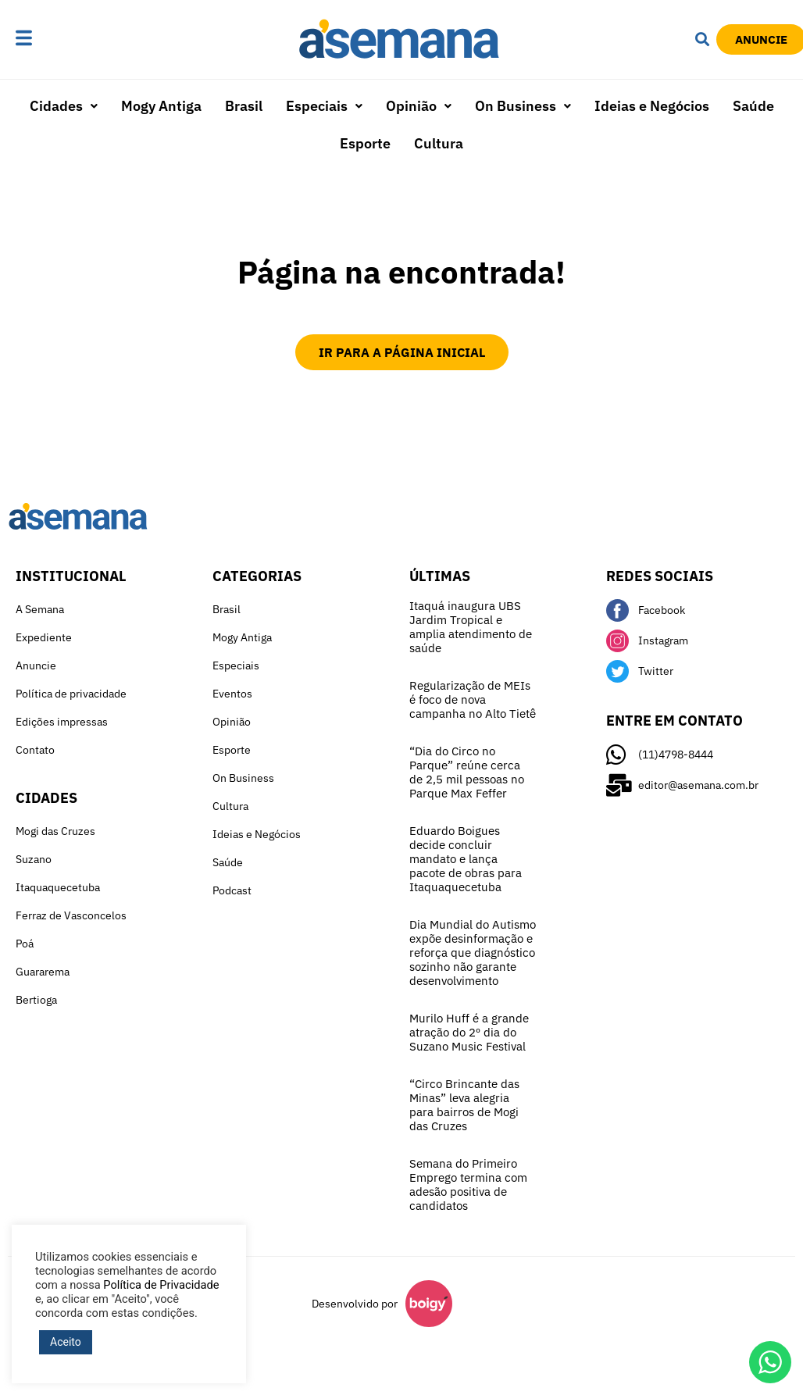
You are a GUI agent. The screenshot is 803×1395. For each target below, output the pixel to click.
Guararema (43, 972)
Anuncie (36, 665)
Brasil (243, 106)
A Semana (40, 609)
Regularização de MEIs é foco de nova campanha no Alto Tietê (472, 699)
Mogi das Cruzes (55, 831)
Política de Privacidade (161, 1285)
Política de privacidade (71, 694)
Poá (25, 944)
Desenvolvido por (355, 1304)
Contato (35, 750)
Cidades (64, 106)
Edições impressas (62, 722)
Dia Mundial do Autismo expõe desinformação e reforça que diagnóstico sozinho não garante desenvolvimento (472, 952)
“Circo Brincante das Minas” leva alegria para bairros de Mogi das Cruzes (464, 1104)
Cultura (438, 143)
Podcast (232, 890)
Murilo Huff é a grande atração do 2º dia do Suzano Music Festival (469, 1032)
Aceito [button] (65, 1342)
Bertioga (36, 1000)
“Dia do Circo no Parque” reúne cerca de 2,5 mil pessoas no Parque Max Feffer (466, 772)
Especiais (324, 106)
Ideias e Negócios (651, 106)
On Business (523, 106)
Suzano (34, 859)
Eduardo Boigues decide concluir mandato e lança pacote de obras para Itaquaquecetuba (465, 858)
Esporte (365, 143)
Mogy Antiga (161, 106)
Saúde (753, 106)
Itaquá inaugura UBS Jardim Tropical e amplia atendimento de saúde (470, 626)
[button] (59, 39)
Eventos (232, 694)
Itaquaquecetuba (58, 887)
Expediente (44, 637)
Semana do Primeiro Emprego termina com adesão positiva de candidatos (468, 1184)
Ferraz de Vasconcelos (71, 915)
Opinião (418, 106)
